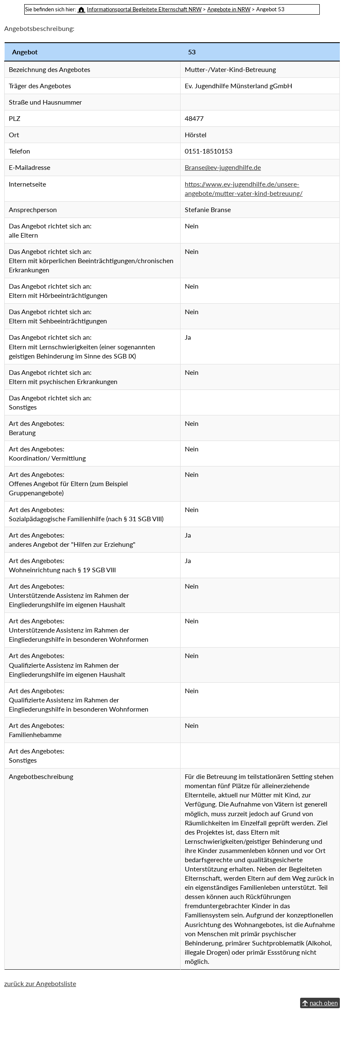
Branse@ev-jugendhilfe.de (151, 167)
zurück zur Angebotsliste (40, 1029)
